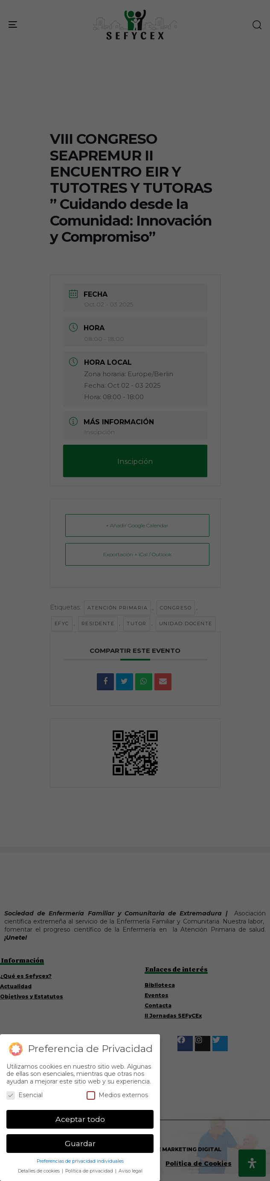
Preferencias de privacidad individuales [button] (80, 1161)
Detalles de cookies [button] (39, 1171)
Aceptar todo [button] (80, 1119)
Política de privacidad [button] (89, 1171)
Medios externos (117, 1095)
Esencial (24, 1095)
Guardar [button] (80, 1143)
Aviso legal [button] (130, 1171)
